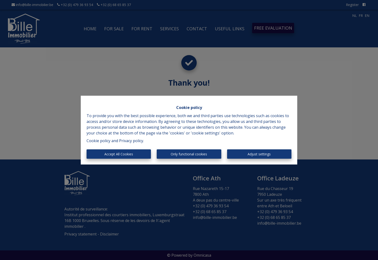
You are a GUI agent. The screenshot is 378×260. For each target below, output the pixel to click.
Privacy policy (131, 140)
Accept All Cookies (118, 154)
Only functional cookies (189, 154)
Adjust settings (259, 154)
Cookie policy (98, 140)
